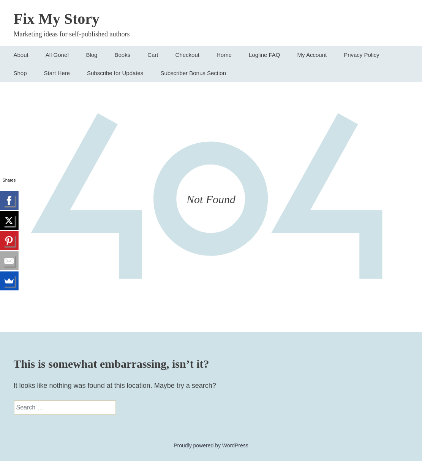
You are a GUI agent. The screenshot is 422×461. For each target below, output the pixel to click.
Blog (91, 55)
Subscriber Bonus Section (193, 73)
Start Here (57, 73)
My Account (312, 55)
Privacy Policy (361, 55)
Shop (20, 73)
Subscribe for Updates (115, 73)
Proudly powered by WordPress (211, 445)
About (21, 55)
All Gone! (57, 55)
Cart (152, 55)
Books (122, 55)
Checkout (187, 55)
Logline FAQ (264, 55)
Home (224, 55)
